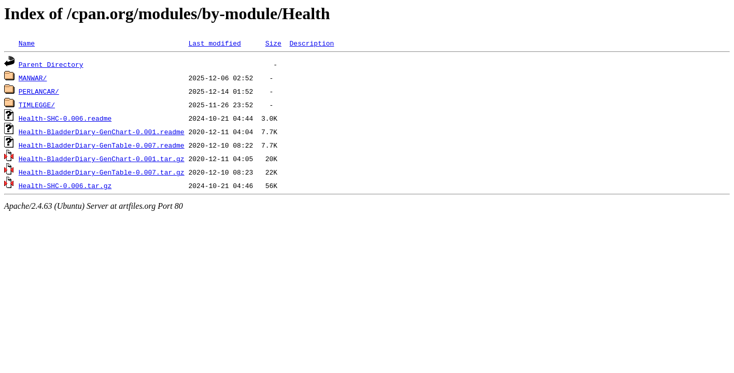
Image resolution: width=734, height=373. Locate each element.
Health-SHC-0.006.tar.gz (65, 185)
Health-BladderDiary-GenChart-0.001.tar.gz (102, 158)
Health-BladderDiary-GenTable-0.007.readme (102, 145)
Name (27, 43)
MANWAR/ (33, 77)
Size (273, 43)
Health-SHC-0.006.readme (65, 118)
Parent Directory (51, 64)
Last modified (214, 43)
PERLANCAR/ (39, 91)
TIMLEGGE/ (37, 104)
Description (311, 43)
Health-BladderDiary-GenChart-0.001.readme (102, 131)
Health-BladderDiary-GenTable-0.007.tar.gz (102, 172)
